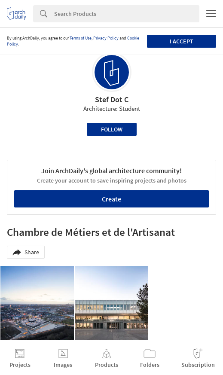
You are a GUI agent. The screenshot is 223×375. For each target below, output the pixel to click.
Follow (111, 129)
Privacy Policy (106, 38)
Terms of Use (81, 38)
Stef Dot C (111, 99)
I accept (181, 41)
